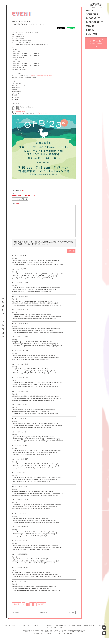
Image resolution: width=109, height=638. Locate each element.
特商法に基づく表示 (90, 625)
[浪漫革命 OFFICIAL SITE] (96, 8)
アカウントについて (24, 625)
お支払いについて (38, 625)
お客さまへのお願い (75, 625)
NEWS (89, 11)
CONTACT (91, 33)
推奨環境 (101, 625)
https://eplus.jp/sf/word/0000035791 (41, 75)
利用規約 (49, 625)
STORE (89, 29)
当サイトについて (10, 625)
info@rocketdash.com (43, 113)
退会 (60, 627)
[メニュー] (96, 45)
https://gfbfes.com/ (20, 111)
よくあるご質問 (51, 627)
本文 (16, 203)
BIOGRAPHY (92, 18)
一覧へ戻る (43, 612)
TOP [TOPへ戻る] (104, 624)
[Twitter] (104, 628)
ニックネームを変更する (20, 199)
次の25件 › (41, 604)
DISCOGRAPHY (93, 22)
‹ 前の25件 (16, 604)
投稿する (71, 251)
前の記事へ (16, 612)
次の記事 (71, 612)
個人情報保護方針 (61, 625)
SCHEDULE (91, 15)
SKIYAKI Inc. (71, 634)
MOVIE (89, 26)
